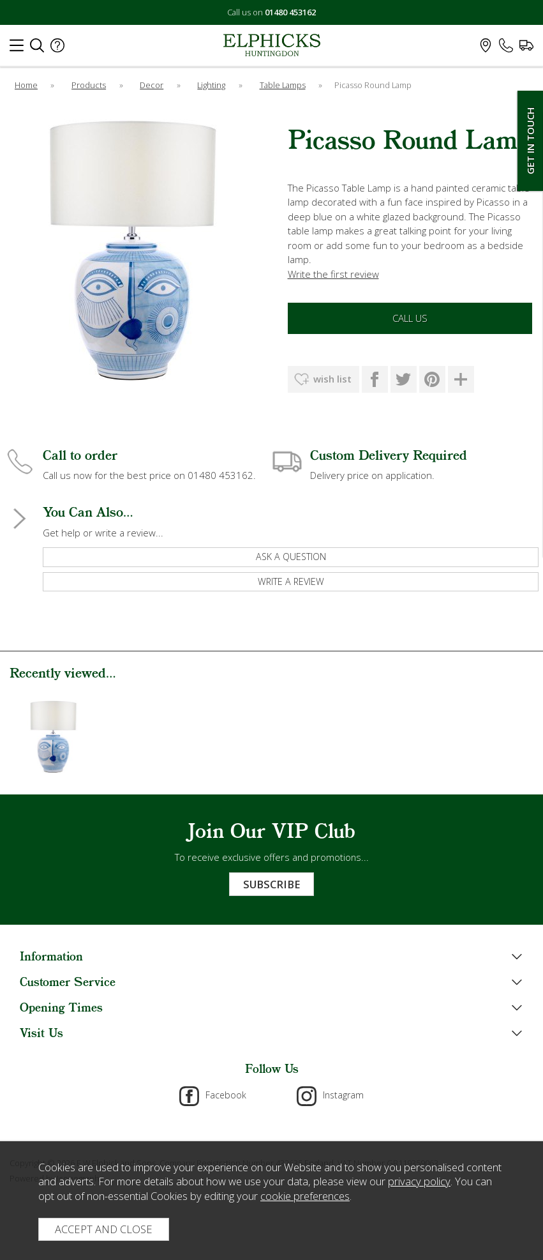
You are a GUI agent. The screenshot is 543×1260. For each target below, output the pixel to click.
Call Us (410, 318)
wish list (332, 378)
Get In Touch (530, 140)
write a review (291, 581)
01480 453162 (290, 12)
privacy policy (419, 1181)
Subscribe (271, 884)
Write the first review (333, 274)
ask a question (291, 556)
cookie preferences (305, 1195)
